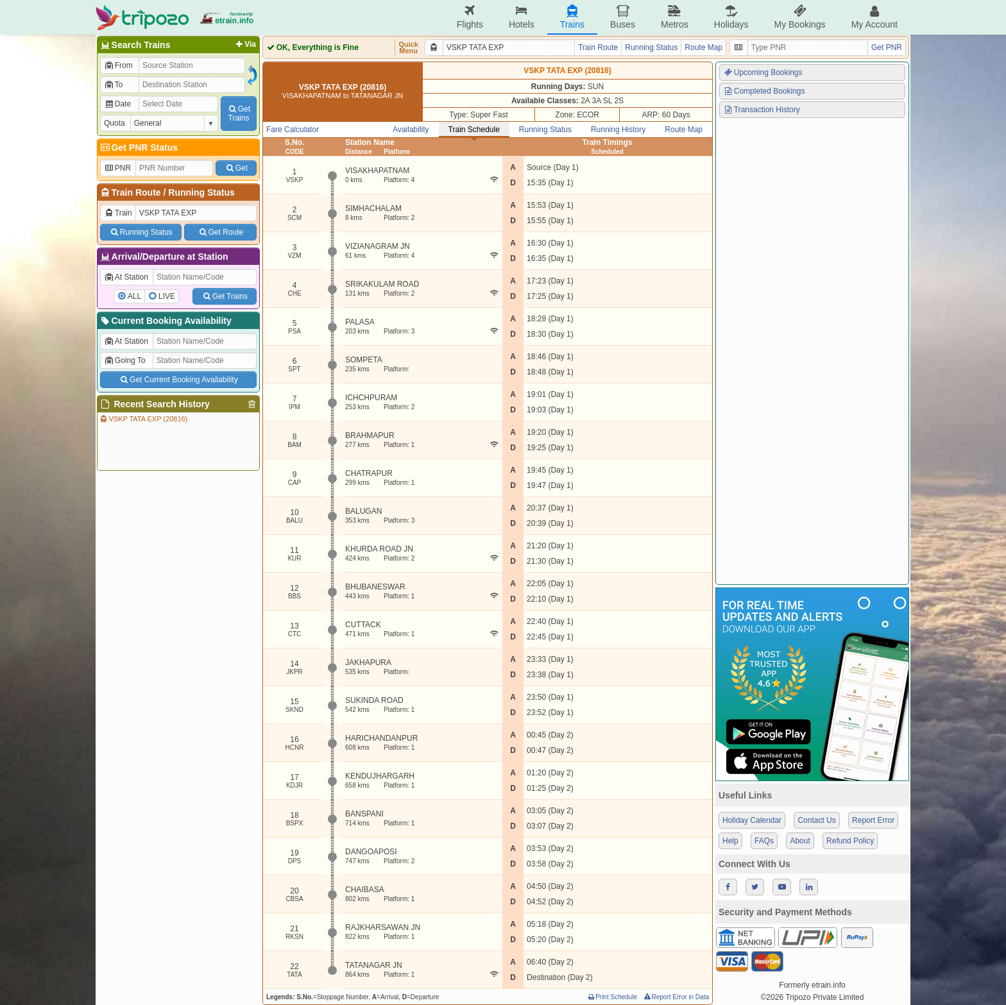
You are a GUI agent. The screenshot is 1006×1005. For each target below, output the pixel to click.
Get (236, 168)
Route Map (703, 47)
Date (117, 103)
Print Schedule (611, 997)
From (118, 65)
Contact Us (816, 820)
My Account (874, 17)
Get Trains (224, 296)
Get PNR (886, 47)
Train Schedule (474, 129)
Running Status (201, 192)
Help (730, 840)
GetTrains (238, 113)
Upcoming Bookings (763, 72)
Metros (674, 17)
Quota (114, 123)
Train (118, 212)
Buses (622, 17)
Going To (125, 360)
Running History (618, 129)
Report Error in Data (676, 997)
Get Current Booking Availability (178, 379)
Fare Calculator (292, 129)
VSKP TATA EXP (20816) (143, 419)
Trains (572, 17)
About (800, 840)
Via (245, 44)
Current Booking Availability (165, 321)
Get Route (220, 232)
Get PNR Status (138, 147)
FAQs (764, 840)
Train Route (136, 192)
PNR (117, 168)
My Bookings (799, 17)
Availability (411, 129)
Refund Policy (850, 840)
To (113, 84)
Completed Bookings (764, 91)
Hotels (521, 17)
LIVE (166, 296)
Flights (470, 17)
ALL (134, 296)
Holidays (731, 17)
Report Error (873, 820)
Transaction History (761, 109)
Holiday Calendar (751, 820)
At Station (126, 277)
